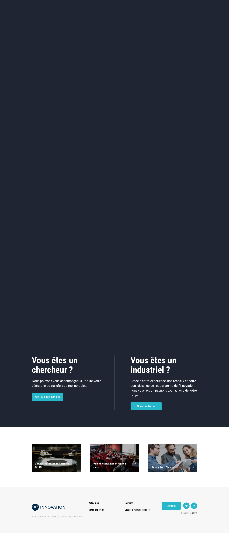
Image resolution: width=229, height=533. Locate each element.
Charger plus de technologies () (115, 324)
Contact (187, 15)
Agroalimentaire (182, 97)
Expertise (74, 15)
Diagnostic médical (47, 124)
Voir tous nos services (47, 398)
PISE (150, 15)
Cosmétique (81, 97)
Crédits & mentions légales (137, 509)
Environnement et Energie (47, 97)
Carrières (129, 503)
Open (139, 15)
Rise (127, 15)
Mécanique (148, 110)
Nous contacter (146, 408)
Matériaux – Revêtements (80, 124)
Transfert (91, 15)
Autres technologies (182, 124)
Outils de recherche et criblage (148, 124)
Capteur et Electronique (114, 110)
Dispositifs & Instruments (80, 110)
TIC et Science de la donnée (114, 97)
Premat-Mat (165, 15)
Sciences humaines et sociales (148, 97)
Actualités (57, 15)
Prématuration (111, 15)
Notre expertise (96, 509)
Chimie (47, 110)
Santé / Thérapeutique (182, 110)
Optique (114, 124)
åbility (194, 513)
